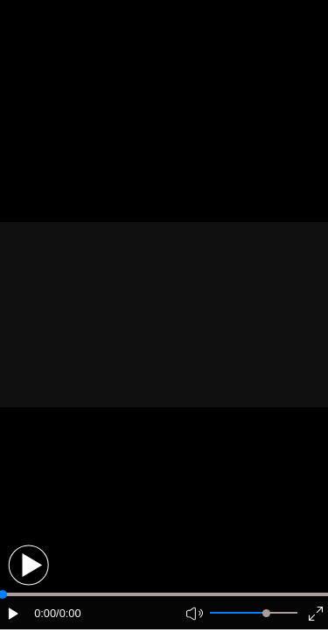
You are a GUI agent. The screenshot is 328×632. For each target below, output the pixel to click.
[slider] (266, 613)
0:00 (45, 613)
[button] (28, 565)
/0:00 (68, 613)
